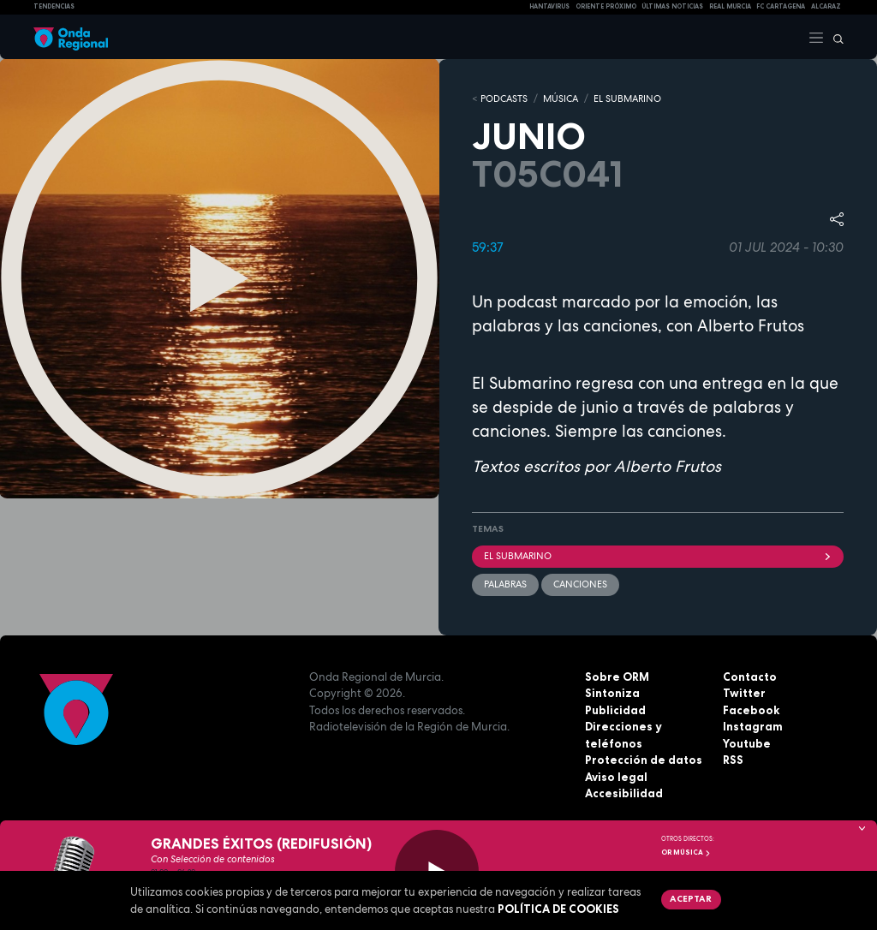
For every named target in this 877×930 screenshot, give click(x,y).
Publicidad (615, 710)
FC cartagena (780, 6)
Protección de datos (643, 759)
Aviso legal (616, 777)
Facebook (751, 710)
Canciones (580, 584)
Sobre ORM (617, 676)
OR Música (686, 852)
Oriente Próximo (606, 6)
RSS (733, 759)
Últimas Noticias (672, 6)
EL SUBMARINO (627, 98)
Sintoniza (612, 693)
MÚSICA (560, 98)
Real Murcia (730, 6)
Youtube (747, 743)
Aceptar (691, 898)
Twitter (744, 693)
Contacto (750, 676)
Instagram (753, 726)
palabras (505, 584)
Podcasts (504, 98)
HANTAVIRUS (549, 6)
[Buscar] (834, 37)
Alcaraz (826, 6)
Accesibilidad (624, 793)
